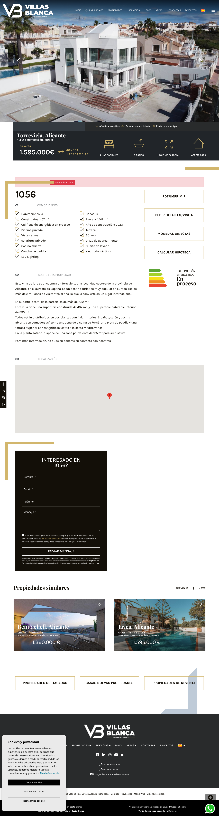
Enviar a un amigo (164, 126)
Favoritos (191, 10)
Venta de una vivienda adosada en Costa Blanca (61, 811)
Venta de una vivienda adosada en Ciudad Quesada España (158, 807)
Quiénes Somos (94, 10)
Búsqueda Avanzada (63, 182)
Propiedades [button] (114, 10)
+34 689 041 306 (109, 764)
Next (200, 60)
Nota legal (103, 793)
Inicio (78, 10)
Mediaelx (160, 793)
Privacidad (126, 793)
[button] (204, 10)
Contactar (175, 10)
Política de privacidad (52, 539)
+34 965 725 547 (109, 769)
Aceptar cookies (34, 782)
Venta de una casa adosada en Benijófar (158, 811)
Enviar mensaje (61, 551)
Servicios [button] (134, 10)
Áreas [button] (159, 10)
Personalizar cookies (34, 791)
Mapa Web (139, 793)
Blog (148, 10)
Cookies (115, 793)
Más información (50, 773)
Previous (19, 60)
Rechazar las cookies (33, 800)
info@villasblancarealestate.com (109, 774)
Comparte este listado (136, 126)
